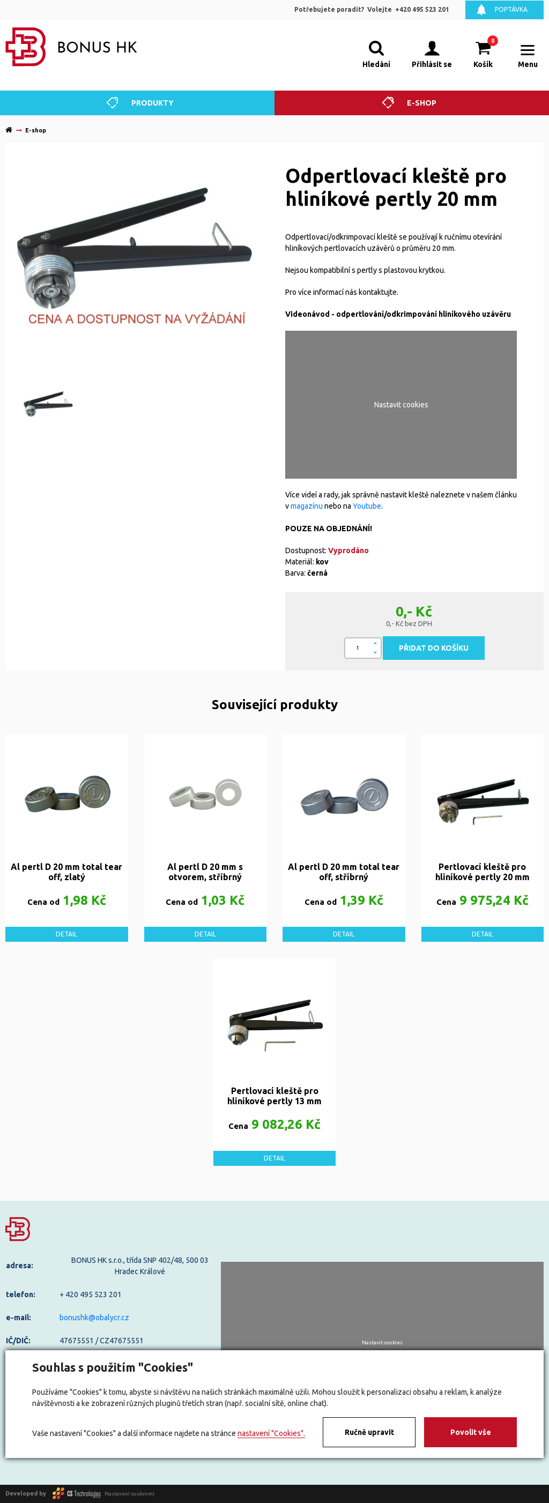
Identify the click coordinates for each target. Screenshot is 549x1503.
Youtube (367, 506)
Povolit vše (470, 1432)
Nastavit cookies (401, 404)
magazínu (307, 506)
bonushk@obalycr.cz (94, 1317)
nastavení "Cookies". (271, 1433)
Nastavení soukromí (129, 1493)
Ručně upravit (369, 1432)
